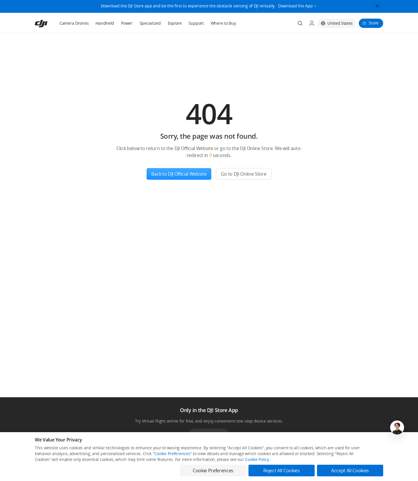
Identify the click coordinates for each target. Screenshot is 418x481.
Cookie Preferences (172, 453)
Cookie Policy (257, 459)
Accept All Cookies (350, 470)
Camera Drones (74, 23)
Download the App (295, 4)
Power (127, 23)
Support (196, 23)
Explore (175, 23)
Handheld (105, 23)
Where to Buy (223, 23)
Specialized (150, 23)
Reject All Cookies (281, 470)
